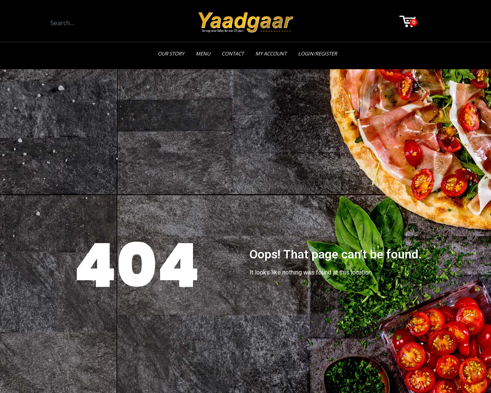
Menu (203, 53)
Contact (233, 53)
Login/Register (317, 53)
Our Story (171, 53)
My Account (271, 53)
